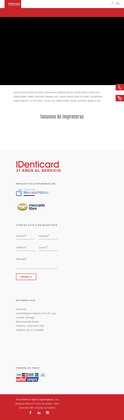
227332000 (49, 407)
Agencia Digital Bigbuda (42, 399)
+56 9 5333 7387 (26, 407)
